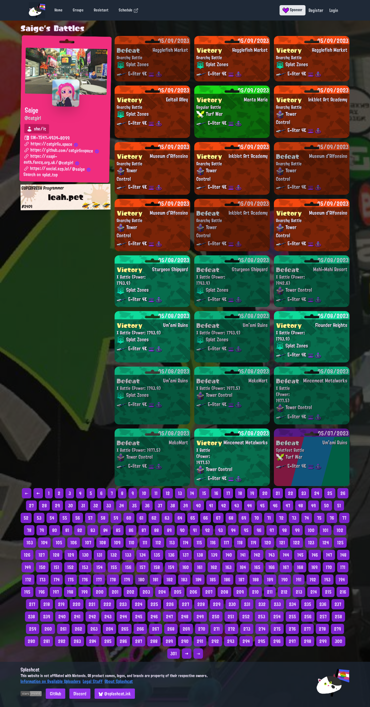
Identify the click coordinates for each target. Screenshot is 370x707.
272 (231, 629)
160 (185, 567)
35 (134, 505)
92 (207, 530)
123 (311, 542)
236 (322, 604)
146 (315, 555)
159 (171, 567)
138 (200, 555)
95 (246, 530)
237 (338, 604)
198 (70, 592)
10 (144, 493)
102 (340, 530)
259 (32, 629)
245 (138, 616)
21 (278, 493)
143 (272, 555)
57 (90, 518)
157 (142, 567)
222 (107, 604)
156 (128, 567)
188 (256, 579)
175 (71, 579)
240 (62, 616)
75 (319, 518)
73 (294, 518)
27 (31, 505)
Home (58, 10)
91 (195, 530)
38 (172, 505)
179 (127, 579)
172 (28, 579)
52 (26, 518)
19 (252, 493)
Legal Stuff (93, 681)
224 (138, 604)
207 (208, 592)
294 (246, 641)
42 (223, 505)
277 (307, 629)
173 (42, 579)
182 (169, 579)
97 (272, 530)
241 (77, 616)
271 (217, 629)
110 (131, 542)
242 (92, 616)
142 (257, 555)
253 (261, 616)
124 (325, 542)
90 (182, 530)
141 (243, 555)
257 (323, 616)
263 (94, 629)
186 (227, 579)
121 (282, 542)
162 (214, 567)
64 (180, 518)
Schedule (128, 10)
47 (288, 505)
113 (172, 542)
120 (267, 542)
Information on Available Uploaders (51, 681)
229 (216, 604)
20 (264, 493)
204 (162, 592)
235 (307, 604)
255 (292, 616)
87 (144, 530)
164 (243, 567)
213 (299, 592)
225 (154, 604)
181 (155, 579)
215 (328, 592)
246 (154, 616)
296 (277, 641)
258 (338, 616)
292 (215, 641)
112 (158, 542)
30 (70, 505)
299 (323, 641)
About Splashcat (119, 681)
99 (297, 530)
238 (31, 616)
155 (114, 567)
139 (214, 555)
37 (160, 505)
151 (56, 567)
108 (102, 542)
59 (116, 518)
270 (201, 629)
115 (199, 542)
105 (59, 542)
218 (46, 604)
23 (303, 493)
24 (316, 493)
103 (29, 542)
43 (236, 505)
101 (325, 530)
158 (157, 567)
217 (32, 604)
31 (83, 505)
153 (85, 567)
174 (57, 579)
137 (186, 555)
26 (342, 493)
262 (78, 629)
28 (44, 505)
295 (261, 641)
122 (296, 542)
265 (124, 629)
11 (156, 493)
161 (199, 567)
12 (168, 493)
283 (77, 641)
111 (145, 542)
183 (184, 579)
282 (62, 641)
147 (329, 555)
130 (85, 555)
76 (332, 518)
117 (226, 542)
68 (231, 518)
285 (108, 641)
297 (292, 641)
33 (108, 505)
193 (327, 579)
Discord (79, 694)
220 (76, 604)
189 (270, 579)
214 (313, 592)
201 (115, 592)
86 (131, 530)
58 (103, 518)
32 (95, 505)
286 (123, 641)
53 (39, 518)
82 (79, 530)
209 (240, 592)
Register (316, 10)
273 (246, 629)
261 (63, 629)
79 (42, 530)
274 (261, 629)
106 (73, 542)
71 (269, 518)
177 (99, 579)
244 (123, 616)
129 (71, 555)
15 (204, 493)
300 (338, 641)
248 (184, 616)
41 (211, 505)
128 (56, 555)
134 (143, 555)
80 (54, 530)
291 (200, 641)
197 (56, 592)
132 (113, 555)
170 (329, 567)
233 (277, 604)
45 (262, 505)
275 (277, 629)
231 (247, 604)
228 (201, 604)
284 (92, 641)
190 (284, 579)
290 (185, 641)
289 (169, 641)
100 (311, 530)
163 (228, 567)
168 (300, 567)
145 (300, 555)
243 (108, 616)
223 (123, 604)
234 (292, 604)
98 (284, 530)
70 (256, 518)
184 (198, 579)
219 (61, 604)
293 (230, 641)
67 (218, 518)
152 (70, 567)
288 (154, 641)
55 (64, 518)
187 (241, 579)
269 (186, 629)
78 (29, 530)
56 (77, 518)
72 (281, 518)
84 (105, 530)
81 (67, 530)
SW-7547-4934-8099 (47, 138)
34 (121, 505)
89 (169, 530)
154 (99, 567)
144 (286, 555)
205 (177, 592)
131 (99, 555)
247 (169, 616)
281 (46, 641)
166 (272, 567)
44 (249, 505)
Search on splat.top (40, 175)
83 (92, 530)
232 (262, 604)
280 (31, 641)
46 (275, 505)
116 (213, 542)
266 (140, 629)
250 (215, 616)
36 (147, 505)
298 (307, 641)
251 (231, 616)
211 (270, 592)
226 (170, 604)
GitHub (55, 694)
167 (286, 567)
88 (156, 530)
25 (329, 493)
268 (170, 629)
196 (42, 592)
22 (290, 493)
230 (232, 604)
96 (259, 530)
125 (340, 542)
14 (192, 493)
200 (100, 592)
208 (224, 592)
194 (342, 579)
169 (314, 567)
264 (109, 629)
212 (284, 592)
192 (313, 579)
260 (48, 629)
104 (44, 542)
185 (213, 579)
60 (128, 518)
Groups (78, 10)
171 (342, 567)
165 (257, 567)
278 (322, 629)
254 (277, 616)
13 (180, 493)
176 (85, 579)
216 (343, 592)
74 (306, 518)
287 (138, 641)
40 (198, 505)
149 (28, 567)
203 (146, 592)
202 (130, 592)
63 (167, 518)
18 (240, 493)
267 (155, 629)
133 (128, 555)
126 (27, 555)
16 (216, 493)
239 (46, 616)
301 (173, 653)
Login (333, 10)
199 (84, 592)
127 (42, 555)
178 (113, 579)
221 (92, 604)
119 (253, 542)
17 (228, 493)
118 (240, 542)
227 (185, 604)
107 (88, 542)
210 (255, 592)
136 (171, 555)
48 (300, 505)
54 (52, 518)
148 (343, 555)
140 (229, 555)
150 (42, 567)
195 (27, 592)
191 (298, 579)
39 (185, 505)
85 (118, 530)
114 (185, 542)
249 (200, 616)
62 (154, 518)
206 (193, 592)
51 (339, 505)
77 (344, 518)
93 (220, 530)
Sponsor (292, 9)
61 (141, 518)
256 (307, 616)
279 (337, 629)
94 (233, 530)
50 (326, 505)
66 (205, 518)
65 (192, 518)
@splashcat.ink (115, 694)
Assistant (101, 10)
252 (246, 616)
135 (157, 555)
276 (292, 629)
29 (57, 505)
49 (313, 505)
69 (244, 518)
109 (117, 542)
